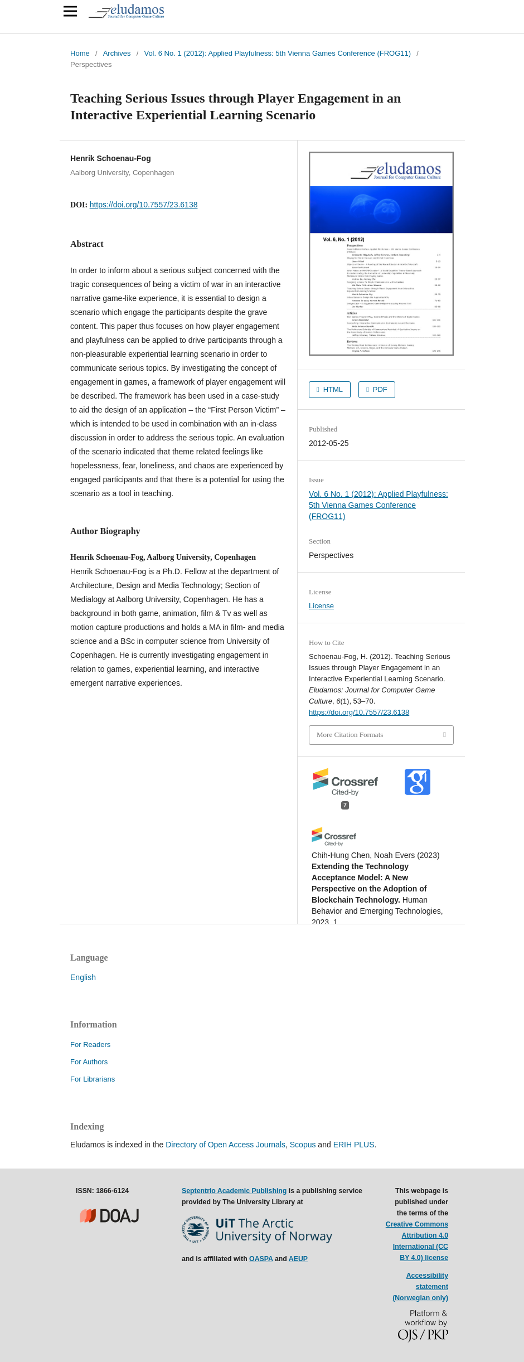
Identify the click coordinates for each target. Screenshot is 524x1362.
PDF (379, 389)
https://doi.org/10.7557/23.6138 (144, 204)
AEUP (298, 1259)
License (321, 606)
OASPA (261, 1259)
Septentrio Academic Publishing (234, 1191)
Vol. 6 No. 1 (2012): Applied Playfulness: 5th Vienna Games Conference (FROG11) (277, 53)
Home (80, 53)
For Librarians (92, 1079)
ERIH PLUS (354, 1144)
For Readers (90, 1044)
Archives (117, 53)
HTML (332, 389)
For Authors (89, 1062)
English (83, 977)
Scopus (303, 1144)
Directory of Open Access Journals (225, 1144)
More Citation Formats (350, 734)
